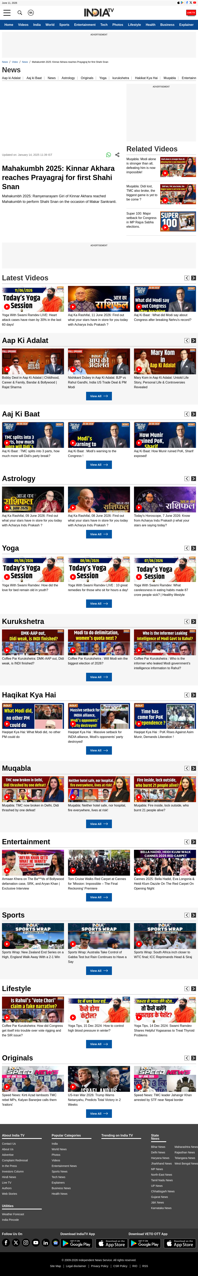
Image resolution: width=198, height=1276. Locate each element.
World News (59, 1149)
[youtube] (36, 1243)
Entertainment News (64, 1166)
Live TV (6, 1182)
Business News (61, 1188)
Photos (118, 24)
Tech (104, 24)
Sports (64, 24)
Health (150, 24)
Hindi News (9, 1177)
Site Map (55, 1266)
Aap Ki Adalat (25, 340)
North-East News (161, 1174)
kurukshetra (121, 78)
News (5, 62)
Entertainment (85, 24)
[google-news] (56, 1243)
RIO (134, 1266)
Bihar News (158, 1146)
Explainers (58, 1182)
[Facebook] (6, 1243)
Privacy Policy (99, 1266)
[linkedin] (46, 1243)
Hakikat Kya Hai (146, 78)
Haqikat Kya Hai (29, 695)
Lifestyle (134, 24)
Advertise (8, 1154)
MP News (157, 1169)
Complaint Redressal (15, 1160)
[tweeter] (16, 1243)
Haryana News (160, 1158)
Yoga (103, 78)
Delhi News (158, 1152)
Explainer (186, 24)
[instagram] (26, 1243)
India (37, 24)
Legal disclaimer (76, 1266)
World (50, 24)
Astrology (68, 78)
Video (15, 62)
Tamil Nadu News (162, 1180)
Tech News (58, 1177)
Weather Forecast (13, 1214)
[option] (33, 306)
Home (8, 24)
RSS (145, 1266)
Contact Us (9, 1143)
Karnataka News (161, 1208)
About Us (8, 1149)
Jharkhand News (161, 1163)
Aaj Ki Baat (21, 414)
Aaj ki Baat (34, 78)
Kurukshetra (23, 621)
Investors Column (13, 1171)
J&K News (157, 1202)
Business (167, 24)
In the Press (9, 1166)
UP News (157, 1185)
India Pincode (10, 1219)
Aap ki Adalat (11, 78)
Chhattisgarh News (163, 1191)
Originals (87, 78)
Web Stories (9, 1193)
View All (99, 396)
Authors (7, 1188)
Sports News (59, 1171)
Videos (23, 24)
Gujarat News (159, 1197)
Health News (59, 1193)
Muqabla (170, 78)
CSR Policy (120, 1266)
